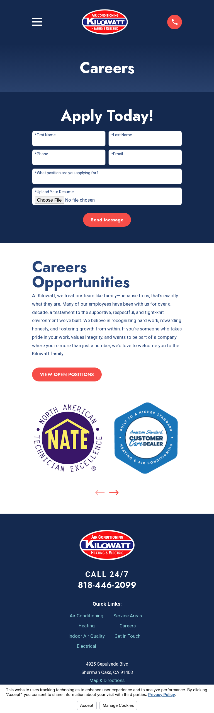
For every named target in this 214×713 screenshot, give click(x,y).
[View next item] (113, 492)
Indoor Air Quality (87, 636)
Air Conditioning (86, 615)
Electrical (86, 646)
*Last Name (121, 135)
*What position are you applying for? (66, 173)
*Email (117, 154)
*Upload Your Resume (54, 192)
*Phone (41, 154)
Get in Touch (127, 636)
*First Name (45, 135)
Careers (128, 626)
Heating (87, 626)
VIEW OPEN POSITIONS (67, 374)
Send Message (107, 219)
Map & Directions (107, 680)
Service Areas (127, 615)
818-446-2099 (107, 585)
